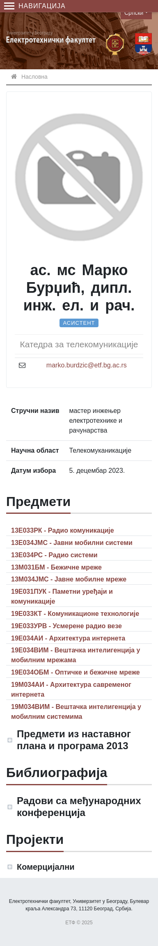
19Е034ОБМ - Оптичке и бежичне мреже (75, 672)
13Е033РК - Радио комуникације (62, 530)
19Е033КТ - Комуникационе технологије (75, 613)
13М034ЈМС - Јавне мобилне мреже (68, 579)
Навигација (35, 5)
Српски (133, 12)
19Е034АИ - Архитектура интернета (68, 638)
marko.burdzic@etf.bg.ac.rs (86, 365)
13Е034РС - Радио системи (54, 555)
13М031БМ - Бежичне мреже (56, 567)
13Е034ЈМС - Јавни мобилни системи (72, 542)
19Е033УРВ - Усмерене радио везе (66, 625)
